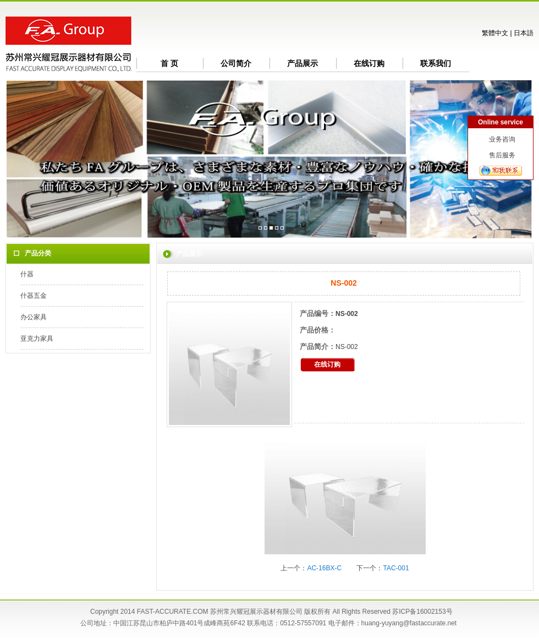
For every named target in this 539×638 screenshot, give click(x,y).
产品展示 (302, 63)
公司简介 (236, 63)
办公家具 (33, 317)
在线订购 (369, 63)
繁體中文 (495, 33)
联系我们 (435, 63)
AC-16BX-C (324, 568)
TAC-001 (396, 568)
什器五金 (33, 295)
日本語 (524, 33)
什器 (27, 274)
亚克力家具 (36, 338)
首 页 (169, 63)
